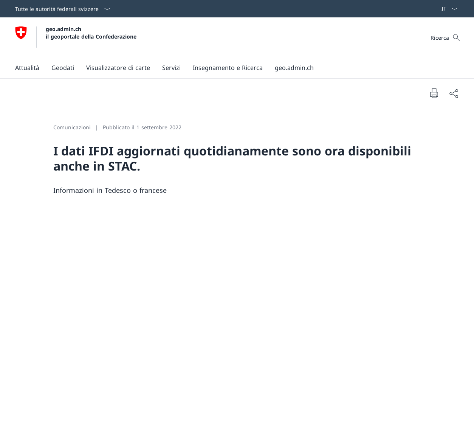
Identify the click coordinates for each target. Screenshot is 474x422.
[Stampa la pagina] (434, 93)
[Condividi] (453, 93)
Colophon (25, 411)
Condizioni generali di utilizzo (392, 358)
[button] (27, 67)
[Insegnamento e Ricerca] (228, 67)
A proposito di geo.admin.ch (392, 315)
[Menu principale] (231, 67)
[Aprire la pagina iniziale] (75, 37)
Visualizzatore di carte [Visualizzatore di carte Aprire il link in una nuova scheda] (392, 337)
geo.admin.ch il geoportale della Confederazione (91, 32)
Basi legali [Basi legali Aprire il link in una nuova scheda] (52, 411)
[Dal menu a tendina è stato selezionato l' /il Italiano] (447, 8)
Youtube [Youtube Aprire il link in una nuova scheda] (188, 316)
